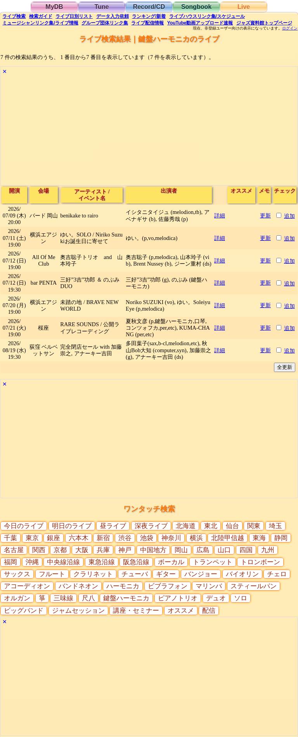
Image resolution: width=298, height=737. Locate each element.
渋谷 (125, 538)
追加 (289, 216)
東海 (259, 538)
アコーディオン (27, 586)
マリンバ (209, 586)
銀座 (53, 538)
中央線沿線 (63, 562)
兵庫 (103, 550)
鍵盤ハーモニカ (126, 598)
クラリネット (93, 574)
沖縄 (32, 562)
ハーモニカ (122, 586)
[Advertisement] (149, 130)
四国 (246, 550)
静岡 (281, 538)
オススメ (181, 610)
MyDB (54, 6)
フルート (52, 574)
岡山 (181, 550)
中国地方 (153, 550)
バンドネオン (78, 586)
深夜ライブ (151, 526)
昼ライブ (113, 526)
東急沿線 (101, 562)
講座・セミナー (136, 610)
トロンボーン (260, 562)
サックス (17, 574)
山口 (224, 550)
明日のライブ (72, 526)
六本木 (78, 538)
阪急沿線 (136, 562)
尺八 (88, 598)
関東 (253, 526)
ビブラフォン (167, 586)
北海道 (186, 526)
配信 (147, 23)
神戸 (125, 550)
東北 (210, 526)
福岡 (10, 562)
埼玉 (275, 526)
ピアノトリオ (178, 598)
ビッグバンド (23, 610)
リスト (74, 16)
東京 (32, 538)
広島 (203, 550)
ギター (166, 574)
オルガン (17, 598)
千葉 (10, 538)
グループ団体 (104, 23)
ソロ (240, 598)
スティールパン (253, 586)
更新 (265, 215)
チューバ (134, 574)
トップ (264, 23)
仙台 (232, 526)
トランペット (212, 562)
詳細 (219, 215)
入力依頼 (112, 16)
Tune (101, 6)
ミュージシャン (40, 23)
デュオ (216, 598)
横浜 (196, 538)
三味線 (63, 598)
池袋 (146, 538)
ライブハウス (207, 16)
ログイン (290, 28)
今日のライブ (23, 526)
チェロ (277, 574)
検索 (14, 16)
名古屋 (14, 550)
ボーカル (171, 562)
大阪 (81, 550)
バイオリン (242, 574)
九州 (267, 550)
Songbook (196, 6)
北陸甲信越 (227, 538)
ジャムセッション (78, 610)
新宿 (103, 538)
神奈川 (171, 538)
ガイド (40, 16)
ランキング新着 (149, 16)
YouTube (200, 23)
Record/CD (149, 6)
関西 (38, 550)
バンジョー (200, 574)
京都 (60, 550)
